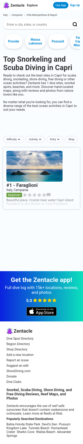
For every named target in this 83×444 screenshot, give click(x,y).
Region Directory (18, 344)
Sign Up (75, 5)
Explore (32, 5)
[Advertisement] (41, 124)
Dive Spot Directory (19, 338)
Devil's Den (49, 424)
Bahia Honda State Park (23, 424)
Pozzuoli (58, 41)
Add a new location (20, 355)
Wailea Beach (45, 432)
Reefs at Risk (53, 413)
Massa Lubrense (35, 41)
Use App (61, 5)
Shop (71, 139)
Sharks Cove (25, 432)
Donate (11, 376)
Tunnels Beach (38, 428)
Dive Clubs (13, 382)
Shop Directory (16, 349)
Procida (13, 41)
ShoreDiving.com (18, 371)
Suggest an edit (17, 365)
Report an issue (17, 360)
